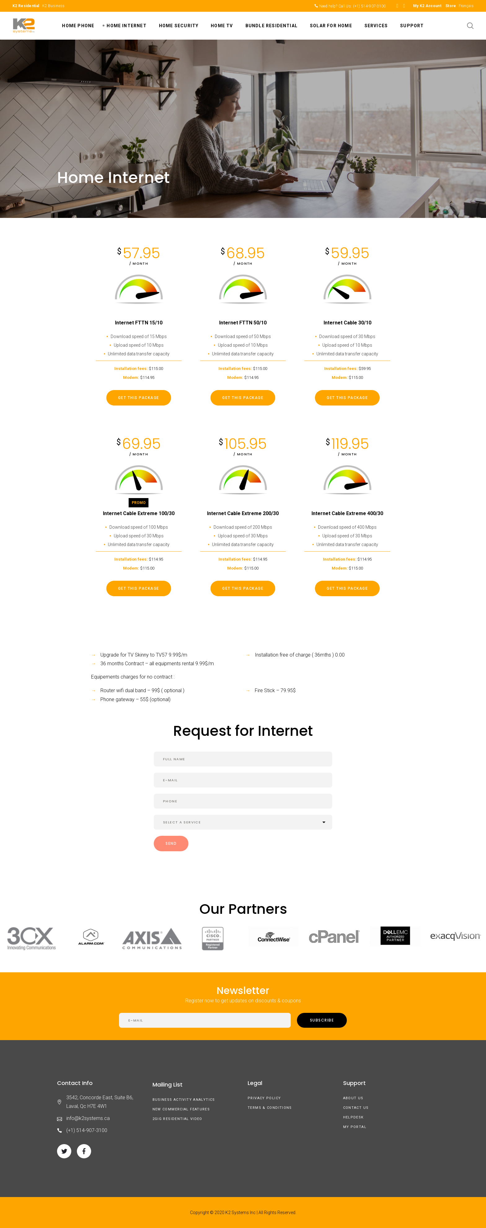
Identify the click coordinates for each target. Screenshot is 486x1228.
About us (353, 1098)
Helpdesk (353, 1117)
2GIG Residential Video (177, 1119)
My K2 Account (427, 6)
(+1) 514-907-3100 (369, 6)
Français (466, 6)
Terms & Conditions (270, 1108)
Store (450, 6)
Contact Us (356, 1108)
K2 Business (53, 6)
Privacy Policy (264, 1098)
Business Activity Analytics (183, 1100)
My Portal (354, 1127)
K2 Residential (25, 6)
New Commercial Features (181, 1109)
